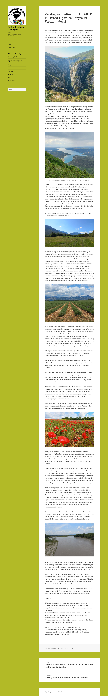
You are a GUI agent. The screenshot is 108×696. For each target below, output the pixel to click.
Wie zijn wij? (11, 48)
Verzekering (11, 80)
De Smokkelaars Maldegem (16, 28)
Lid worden (11, 74)
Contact (10, 77)
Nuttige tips (11, 65)
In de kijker (11, 71)
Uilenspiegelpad (12, 57)
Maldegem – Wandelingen (15, 54)
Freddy (61, 648)
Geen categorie (70, 648)
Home (9, 44)
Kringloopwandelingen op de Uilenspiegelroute (15, 61)
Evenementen (12, 51)
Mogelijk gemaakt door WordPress (54, 692)
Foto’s (9, 68)
